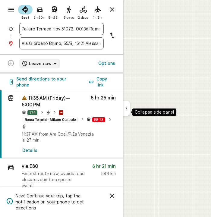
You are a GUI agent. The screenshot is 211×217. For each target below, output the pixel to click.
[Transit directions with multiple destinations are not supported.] (10, 64)
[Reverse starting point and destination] (112, 36)
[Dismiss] (112, 196)
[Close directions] (112, 9)
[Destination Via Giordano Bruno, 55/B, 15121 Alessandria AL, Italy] (61, 43)
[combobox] (61, 29)
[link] (61, 124)
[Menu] (11, 9)
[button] (61, 177)
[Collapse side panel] (126, 108)
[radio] (25, 11)
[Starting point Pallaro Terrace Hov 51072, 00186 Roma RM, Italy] (61, 29)
